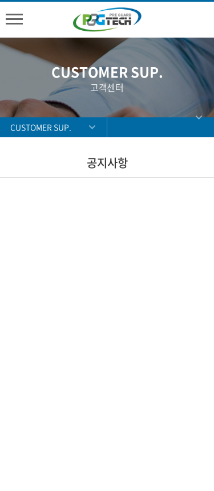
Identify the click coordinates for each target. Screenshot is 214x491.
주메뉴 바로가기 (0, 0)
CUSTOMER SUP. (40, 127)
